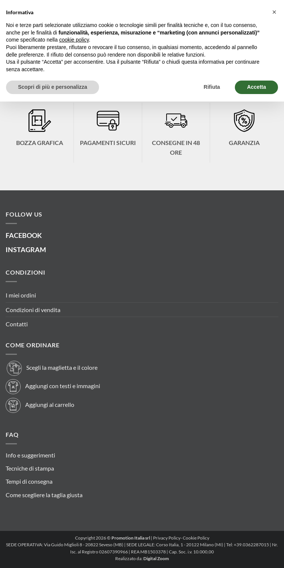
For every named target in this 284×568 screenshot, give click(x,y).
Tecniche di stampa (30, 468)
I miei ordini (21, 295)
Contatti (17, 323)
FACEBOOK (24, 235)
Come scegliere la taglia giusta (44, 494)
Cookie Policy (196, 537)
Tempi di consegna (29, 481)
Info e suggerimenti (30, 455)
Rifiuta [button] (212, 87)
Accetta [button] (256, 87)
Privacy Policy (166, 537)
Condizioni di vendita (33, 309)
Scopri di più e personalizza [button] (52, 87)
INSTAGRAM (26, 249)
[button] (274, 12)
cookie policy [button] (74, 40)
